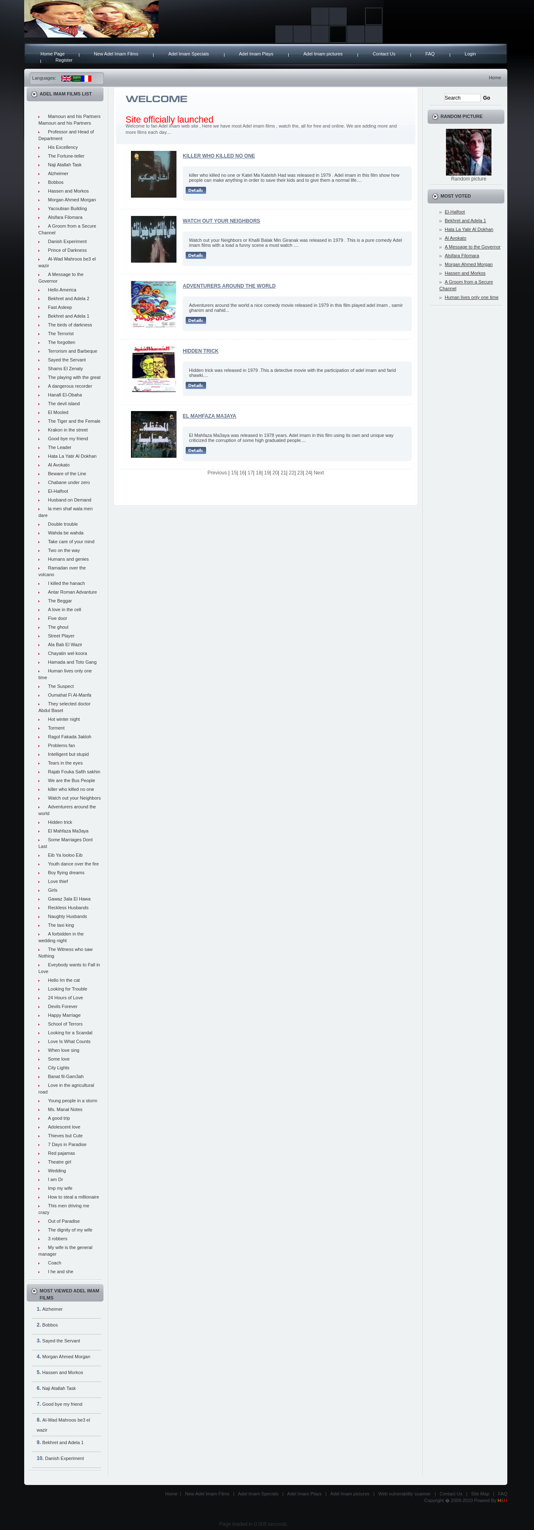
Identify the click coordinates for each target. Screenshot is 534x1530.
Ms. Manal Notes (65, 1109)
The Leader (59, 447)
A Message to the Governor (473, 246)
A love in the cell (64, 609)
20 (275, 473)
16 (242, 473)
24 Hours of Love (65, 997)
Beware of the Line (67, 473)
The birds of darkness (70, 324)
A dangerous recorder (70, 386)
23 (299, 473)
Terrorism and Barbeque (72, 351)
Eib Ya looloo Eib (65, 855)
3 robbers (57, 1238)
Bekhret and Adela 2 (68, 298)
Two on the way (64, 550)
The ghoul (58, 627)
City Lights (58, 1067)
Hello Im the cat (64, 980)
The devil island (64, 403)
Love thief (58, 881)
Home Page (52, 53)
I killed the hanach (66, 583)
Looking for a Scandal (70, 1032)
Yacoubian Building (67, 208)
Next (319, 473)
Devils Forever (63, 1006)
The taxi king (61, 925)
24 (308, 473)
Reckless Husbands (68, 907)
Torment (56, 727)
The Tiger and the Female (74, 421)
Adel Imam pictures (323, 53)
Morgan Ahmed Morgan (72, 199)
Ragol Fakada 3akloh (69, 736)
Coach (54, 1262)
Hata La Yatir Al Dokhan (72, 456)
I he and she (60, 1271)
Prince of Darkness (67, 250)
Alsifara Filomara (65, 217)
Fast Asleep (60, 307)
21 (283, 473)
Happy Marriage (64, 1015)
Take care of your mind (71, 541)
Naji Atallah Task (65, 164)
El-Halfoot (58, 491)
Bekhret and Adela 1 (68, 316)
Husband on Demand (69, 499)
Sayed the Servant (67, 359)
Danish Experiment (67, 241)
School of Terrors (65, 1023)
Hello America (62, 289)
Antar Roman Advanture (72, 591)
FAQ (430, 53)
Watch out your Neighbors (74, 797)
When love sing (63, 1050)
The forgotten (61, 342)
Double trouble (63, 524)
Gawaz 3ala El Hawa (69, 898)
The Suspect (61, 686)
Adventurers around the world (229, 286)
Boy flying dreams (66, 872)
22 (292, 473)
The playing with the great (74, 377)
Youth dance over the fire (73, 863)
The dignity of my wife (70, 1229)
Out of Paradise (64, 1221)
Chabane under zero (69, 482)
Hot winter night (64, 719)
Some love (59, 1058)
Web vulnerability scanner (404, 1493)
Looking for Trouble (67, 988)
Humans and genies (68, 559)
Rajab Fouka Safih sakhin (74, 771)
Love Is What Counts (69, 1041)
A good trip (59, 1118)
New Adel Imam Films (116, 53)
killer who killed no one (71, 789)
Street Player (61, 635)
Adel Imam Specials (188, 53)
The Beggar (60, 600)
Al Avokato (59, 464)
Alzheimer (58, 173)
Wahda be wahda (65, 532)
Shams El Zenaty (65, 368)
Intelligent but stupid (68, 754)
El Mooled (58, 412)
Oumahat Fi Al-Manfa (69, 694)
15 (234, 473)
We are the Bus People (71, 780)
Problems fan (61, 745)
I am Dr (55, 1179)
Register (64, 60)
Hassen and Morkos (68, 190)
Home (495, 77)
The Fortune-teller (66, 155)
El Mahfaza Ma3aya (68, 830)
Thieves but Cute (65, 1135)
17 (250, 473)
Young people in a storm (72, 1100)
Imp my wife (60, 1188)
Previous (217, 473)
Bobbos (55, 182)
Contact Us (384, 53)
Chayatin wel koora (67, 653)
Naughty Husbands (67, 916)
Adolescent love (64, 1126)
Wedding (57, 1170)
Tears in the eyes (65, 762)
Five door (57, 618)
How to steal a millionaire (73, 1196)
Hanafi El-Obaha (65, 394)
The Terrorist (61, 333)
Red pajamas (61, 1153)
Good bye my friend (68, 438)
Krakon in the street (68, 429)
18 (258, 473)
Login (470, 53)
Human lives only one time (472, 297)
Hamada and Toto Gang (72, 662)
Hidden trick (60, 822)
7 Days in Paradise (67, 1144)
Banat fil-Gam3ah (66, 1076)
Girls (53, 890)
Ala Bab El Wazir (65, 644)
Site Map (480, 1493)
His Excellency (63, 147)
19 (267, 473)
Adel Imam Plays (256, 53)
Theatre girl (59, 1161)
